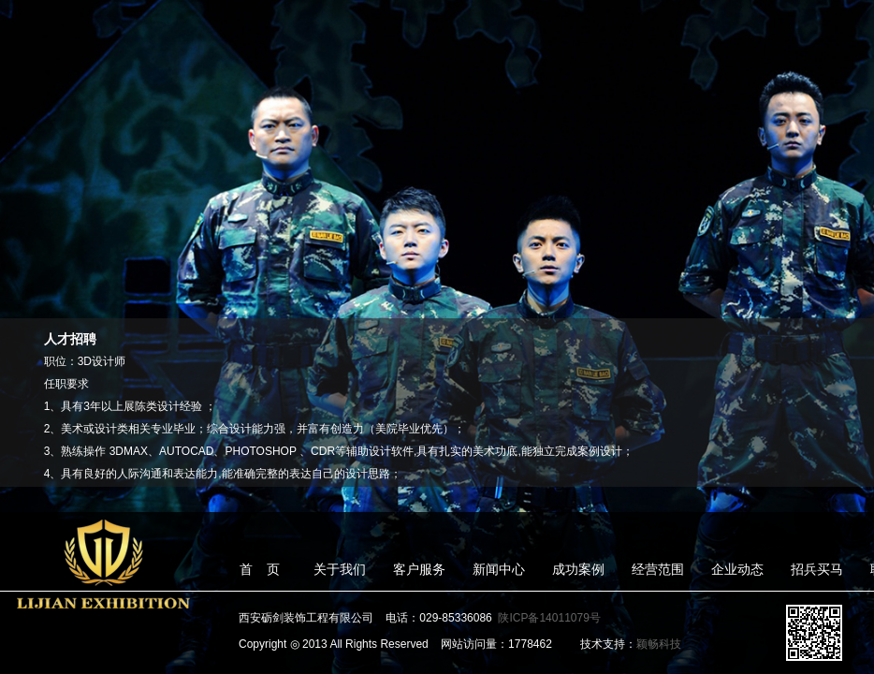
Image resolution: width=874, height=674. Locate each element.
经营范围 (658, 569)
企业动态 (737, 569)
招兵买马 (817, 569)
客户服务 (419, 569)
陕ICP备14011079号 (549, 617)
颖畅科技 (658, 644)
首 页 (260, 569)
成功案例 (578, 569)
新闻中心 (499, 569)
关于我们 (339, 569)
